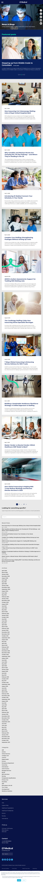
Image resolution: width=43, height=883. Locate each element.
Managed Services (6, 770)
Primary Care (5, 779)
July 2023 (4, 606)
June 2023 (4, 608)
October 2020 (5, 654)
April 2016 (4, 690)
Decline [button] (24, 880)
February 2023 (5, 613)
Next (26, 504)
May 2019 (4, 675)
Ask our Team (5, 842)
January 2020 (5, 669)
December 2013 (6, 736)
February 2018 (5, 677)
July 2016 (4, 688)
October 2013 (5, 740)
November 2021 (6, 634)
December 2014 (6, 716)
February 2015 (5, 712)
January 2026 (5, 574)
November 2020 (6, 652)
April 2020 (4, 665)
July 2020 (4, 660)
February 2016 (5, 693)
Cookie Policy (35, 868)
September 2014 (6, 721)
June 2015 (4, 705)
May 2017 (4, 680)
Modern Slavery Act (5, 870)
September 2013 (6, 742)
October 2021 (5, 636)
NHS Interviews (5, 774)
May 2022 (4, 622)
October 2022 (5, 617)
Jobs (3, 802)
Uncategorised (5, 789)
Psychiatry (4, 781)
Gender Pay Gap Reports (16, 870)
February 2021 (5, 647)
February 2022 (5, 628)
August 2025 (5, 578)
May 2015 (4, 706)
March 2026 (5, 572)
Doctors (4, 761)
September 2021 (6, 637)
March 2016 (4, 691)
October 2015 (5, 697)
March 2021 (4, 645)
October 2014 (5, 719)
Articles (4, 751)
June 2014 (4, 725)
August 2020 (5, 658)
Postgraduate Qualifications (9, 778)
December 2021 (6, 632)
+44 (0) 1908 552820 (6, 841)
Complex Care (5, 755)
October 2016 (5, 682)
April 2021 (4, 643)
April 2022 (4, 624)
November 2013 (6, 738)
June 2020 (4, 662)
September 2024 (6, 589)
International (5, 766)
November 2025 (6, 576)
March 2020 (5, 667)
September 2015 (6, 699)
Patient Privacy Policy (26, 868)
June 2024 (4, 593)
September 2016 (6, 684)
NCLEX (3, 772)
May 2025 (4, 581)
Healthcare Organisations (8, 808)
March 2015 (4, 710)
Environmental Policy (36, 870)
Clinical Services (6, 753)
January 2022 (5, 630)
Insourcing (4, 765)
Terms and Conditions (5, 868)
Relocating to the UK (7, 785)
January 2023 (5, 615)
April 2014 (4, 729)
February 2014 (5, 733)
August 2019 (5, 671)
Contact (5, 838)
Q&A (3, 783)
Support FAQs (5, 805)
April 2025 (4, 583)
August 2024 (5, 591)
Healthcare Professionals (7, 810)
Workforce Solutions (7, 791)
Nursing (4, 776)
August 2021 (5, 639)
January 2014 (5, 734)
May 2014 (4, 727)
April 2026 (4, 570)
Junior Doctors (5, 768)
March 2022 (5, 626)
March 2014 (4, 731)
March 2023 (5, 611)
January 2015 (5, 714)
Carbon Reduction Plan (26, 870)
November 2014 (6, 718)
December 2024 (6, 587)
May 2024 (4, 594)
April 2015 (4, 708)
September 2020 (6, 656)
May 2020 (4, 663)
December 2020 (6, 650)
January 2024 (5, 598)
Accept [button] (19, 880)
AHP (3, 750)
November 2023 (6, 600)
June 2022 (4, 621)
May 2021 (4, 641)
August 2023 (5, 604)
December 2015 (6, 695)
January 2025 (5, 585)
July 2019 (4, 673)
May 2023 (4, 609)
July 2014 (4, 723)
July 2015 (4, 703)
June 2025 (4, 580)
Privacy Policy (14, 868)
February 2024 (5, 596)
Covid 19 (4, 757)
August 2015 (5, 701)
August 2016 (5, 686)
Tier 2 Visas (5, 787)
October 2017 (5, 678)
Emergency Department (8, 763)
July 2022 (4, 619)
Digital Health (5, 759)
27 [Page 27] (24, 504)
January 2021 (5, 649)
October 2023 (5, 602)
